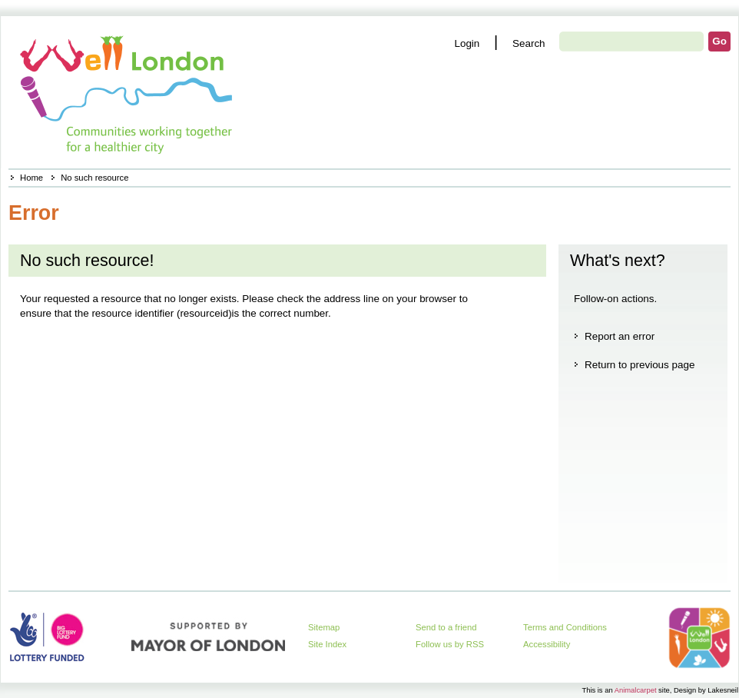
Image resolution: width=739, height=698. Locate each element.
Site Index (327, 644)
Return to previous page (639, 365)
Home (31, 177)
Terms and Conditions (565, 627)
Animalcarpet (636, 690)
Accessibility (546, 644)
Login (466, 43)
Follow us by (450, 644)
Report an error (619, 336)
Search (528, 43)
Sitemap (324, 627)
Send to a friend (446, 627)
